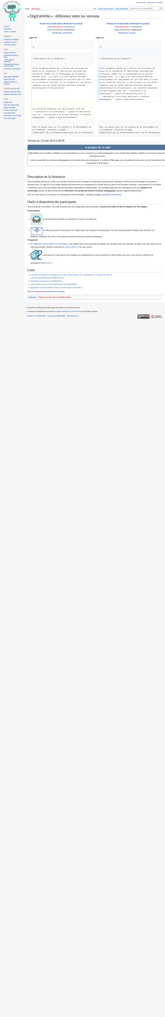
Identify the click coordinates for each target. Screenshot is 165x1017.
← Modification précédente (61, 33)
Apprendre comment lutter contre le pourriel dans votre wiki (55, 287)
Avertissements (72, 316)
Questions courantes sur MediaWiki (45, 281)
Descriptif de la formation (54, 291)
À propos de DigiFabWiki (56, 316)
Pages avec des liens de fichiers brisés (54, 297)
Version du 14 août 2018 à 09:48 (54, 24)
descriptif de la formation (111, 195)
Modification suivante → (128, 33)
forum (48, 263)
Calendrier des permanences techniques (50, 244)
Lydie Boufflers (70, 247)
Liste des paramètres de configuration (46, 278)
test (41, 291)
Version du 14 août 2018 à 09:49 (121, 24)
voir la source (76, 24)
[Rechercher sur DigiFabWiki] (146, 8)
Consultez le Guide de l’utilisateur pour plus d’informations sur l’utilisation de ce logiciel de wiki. (70, 275)
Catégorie (32, 297)
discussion (57, 27)
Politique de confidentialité (36, 316)
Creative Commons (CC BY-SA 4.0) (68, 311)
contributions (68, 27)
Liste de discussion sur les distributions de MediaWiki (52, 284)
